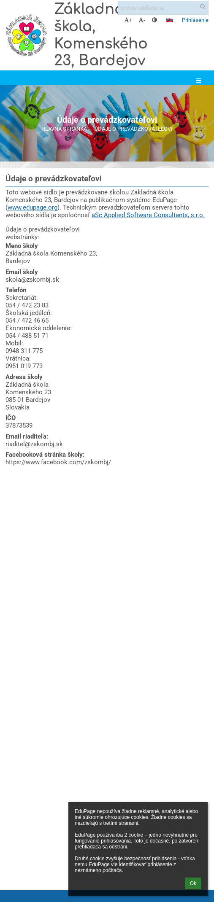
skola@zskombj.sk (32, 279)
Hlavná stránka (64, 129)
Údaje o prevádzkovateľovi (134, 129)
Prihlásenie (195, 20)
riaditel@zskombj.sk (34, 444)
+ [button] (128, 20)
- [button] (141, 20)
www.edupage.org (32, 207)
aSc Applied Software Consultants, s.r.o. (148, 215)
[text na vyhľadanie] (163, 8)
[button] (169, 20)
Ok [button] (193, 883)
